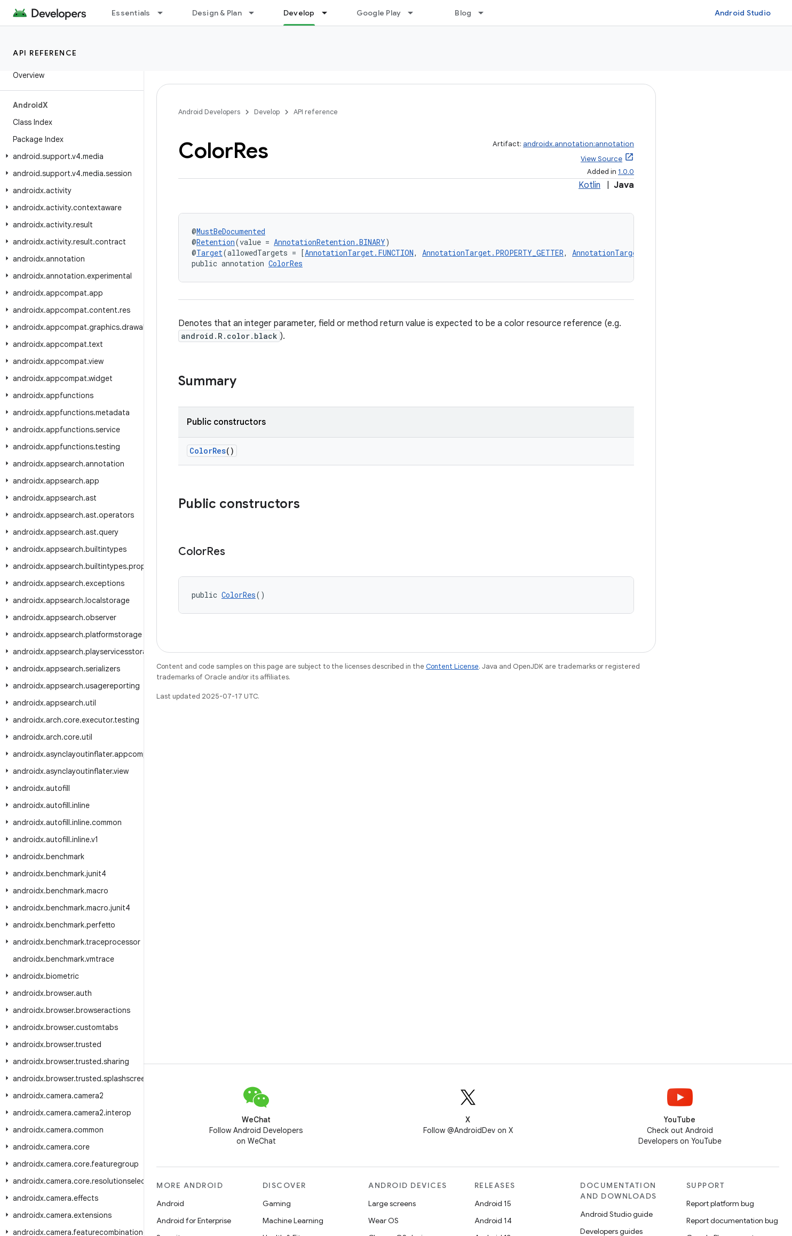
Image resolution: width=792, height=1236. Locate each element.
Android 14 (493, 1220)
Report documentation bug (732, 1220)
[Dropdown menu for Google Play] (415, 13)
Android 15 (492, 1203)
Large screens (392, 1203)
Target (209, 253)
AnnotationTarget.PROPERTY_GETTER (493, 253)
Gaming (277, 1203)
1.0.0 (626, 171)
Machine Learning (293, 1220)
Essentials (131, 13)
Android (170, 1203)
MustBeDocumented (230, 231)
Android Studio (743, 13)
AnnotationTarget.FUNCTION (359, 253)
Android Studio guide (616, 1214)
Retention (215, 242)
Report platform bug (720, 1203)
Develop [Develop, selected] (299, 13)
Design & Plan (217, 13)
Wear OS (383, 1220)
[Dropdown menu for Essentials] (165, 13)
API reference (45, 53)
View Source (601, 158)
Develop (267, 111)
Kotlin (589, 185)
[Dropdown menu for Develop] (329, 13)
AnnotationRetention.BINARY (329, 242)
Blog (463, 13)
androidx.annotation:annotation (578, 143)
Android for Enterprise (193, 1220)
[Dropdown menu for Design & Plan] (256, 13)
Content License (452, 666)
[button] (69, 156)
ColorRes (285, 263)
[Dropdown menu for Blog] (485, 13)
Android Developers (209, 111)
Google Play (379, 13)
